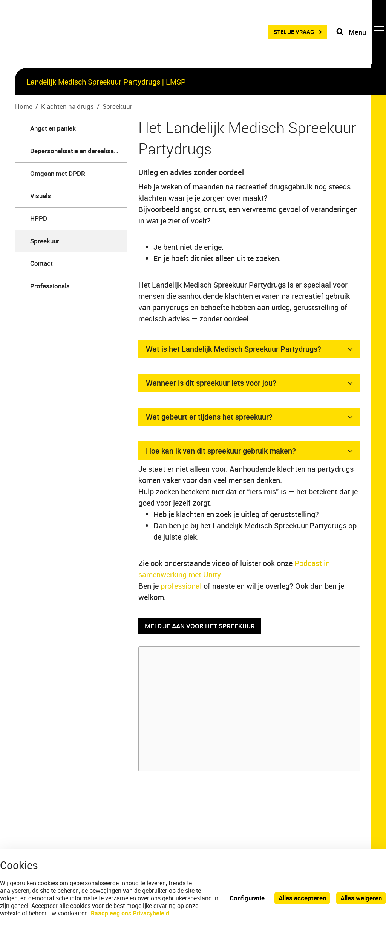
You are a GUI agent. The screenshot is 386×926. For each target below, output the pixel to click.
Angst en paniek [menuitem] (53, 128)
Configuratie (247, 898)
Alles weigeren (361, 898)
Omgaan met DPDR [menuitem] (57, 173)
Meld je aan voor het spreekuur (200, 626)
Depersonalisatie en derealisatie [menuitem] (75, 150)
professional (182, 586)
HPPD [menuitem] (38, 218)
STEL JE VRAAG (289, 33)
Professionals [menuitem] (50, 285)
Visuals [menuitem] (40, 195)
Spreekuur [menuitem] (44, 241)
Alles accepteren (302, 898)
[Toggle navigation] (360, 34)
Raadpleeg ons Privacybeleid (130, 913)
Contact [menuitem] (41, 263)
